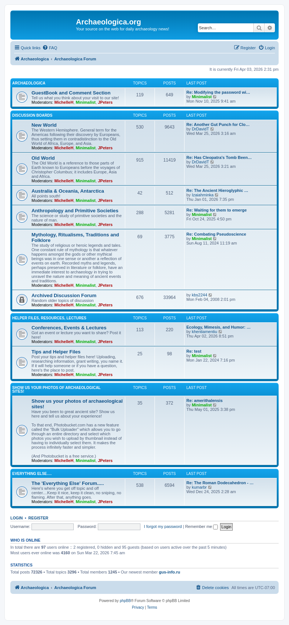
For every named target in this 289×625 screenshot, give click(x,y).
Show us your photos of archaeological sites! (56, 389)
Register (39, 518)
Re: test (193, 351)
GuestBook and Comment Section (70, 93)
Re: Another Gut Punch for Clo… (218, 124)
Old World (43, 158)
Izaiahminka (203, 195)
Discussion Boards (32, 115)
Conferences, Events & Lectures (68, 327)
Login (16, 518)
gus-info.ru (169, 572)
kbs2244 (199, 295)
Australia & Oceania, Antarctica (67, 191)
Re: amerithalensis (204, 400)
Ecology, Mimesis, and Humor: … (218, 327)
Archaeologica (28, 83)
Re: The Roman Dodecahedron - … (220, 483)
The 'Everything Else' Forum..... (67, 483)
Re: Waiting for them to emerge (216, 210)
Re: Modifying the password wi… (218, 92)
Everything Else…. (32, 474)
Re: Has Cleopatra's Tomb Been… (219, 157)
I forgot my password (163, 526)
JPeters (105, 102)
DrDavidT (200, 129)
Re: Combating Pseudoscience (216, 234)
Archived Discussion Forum (63, 295)
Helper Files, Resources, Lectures (49, 318)
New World (44, 125)
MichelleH (63, 102)
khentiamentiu (204, 331)
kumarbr (199, 487)
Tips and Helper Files (55, 352)
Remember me (201, 526)
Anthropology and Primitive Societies (74, 210)
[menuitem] (49, 47)
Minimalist (86, 102)
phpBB (125, 601)
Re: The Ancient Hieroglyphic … (217, 190)
